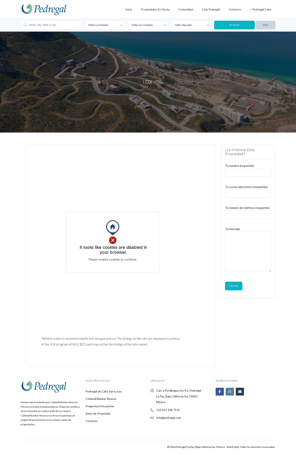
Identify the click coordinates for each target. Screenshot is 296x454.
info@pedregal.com (168, 417)
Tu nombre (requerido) (248, 169)
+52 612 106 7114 (168, 410)
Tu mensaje (248, 251)
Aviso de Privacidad (98, 413)
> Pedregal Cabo (260, 9)
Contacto (235, 9)
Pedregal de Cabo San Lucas (104, 391)
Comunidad (185, 9)
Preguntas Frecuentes (100, 406)
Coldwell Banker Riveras (101, 398)
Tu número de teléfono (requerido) (248, 211)
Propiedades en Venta (155, 9)
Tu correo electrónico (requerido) (248, 189)
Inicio (128, 9)
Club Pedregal (211, 9)
